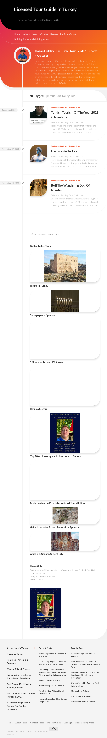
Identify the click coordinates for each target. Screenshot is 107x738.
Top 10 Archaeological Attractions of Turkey (55, 455)
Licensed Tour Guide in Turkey (52, 9)
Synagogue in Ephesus (42, 314)
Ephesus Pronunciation (49, 680)
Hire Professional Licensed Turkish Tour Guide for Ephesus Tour (85, 664)
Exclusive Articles (59, 108)
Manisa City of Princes (18, 668)
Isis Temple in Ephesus (81, 696)
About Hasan (30, 35)
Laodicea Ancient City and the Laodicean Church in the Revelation (85, 674)
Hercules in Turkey (64, 151)
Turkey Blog (74, 108)
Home (17, 35)
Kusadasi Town (15, 653)
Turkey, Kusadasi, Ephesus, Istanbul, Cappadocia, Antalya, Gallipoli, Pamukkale (63, 569)
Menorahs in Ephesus (80, 690)
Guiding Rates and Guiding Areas (31, 40)
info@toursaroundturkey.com (42, 576)
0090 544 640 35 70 (38, 572)
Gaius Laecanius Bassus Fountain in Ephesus (54, 526)
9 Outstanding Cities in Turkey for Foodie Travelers (19, 705)
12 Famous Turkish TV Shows (46, 361)
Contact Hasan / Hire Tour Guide (58, 35)
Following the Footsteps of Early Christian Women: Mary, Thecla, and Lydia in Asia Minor (53, 672)
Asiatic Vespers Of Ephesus (51, 685)
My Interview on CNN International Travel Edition (58, 502)
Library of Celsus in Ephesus (83, 701)
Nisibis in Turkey (39, 284)
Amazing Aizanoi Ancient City (46, 553)
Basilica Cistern (39, 408)
